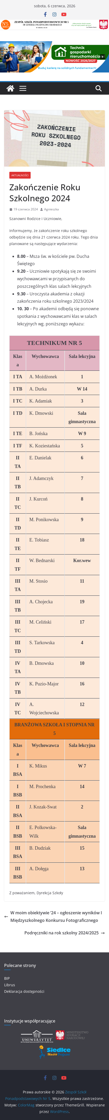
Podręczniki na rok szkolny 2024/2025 (64, 933)
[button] (6, 56)
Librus (9, 984)
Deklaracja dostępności (24, 991)
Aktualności (20, 175)
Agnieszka (51, 209)
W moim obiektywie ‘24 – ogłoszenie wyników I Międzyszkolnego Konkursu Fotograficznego (53, 916)
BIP (7, 978)
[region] (54, 57)
